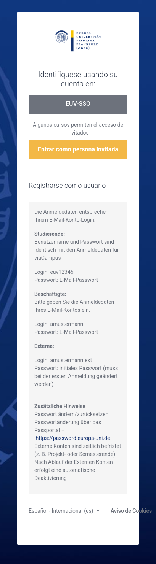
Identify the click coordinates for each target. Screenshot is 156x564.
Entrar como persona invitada (78, 149)
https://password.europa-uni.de (72, 438)
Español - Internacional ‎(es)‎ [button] (62, 511)
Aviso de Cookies (129, 511)
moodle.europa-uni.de (78, 40)
